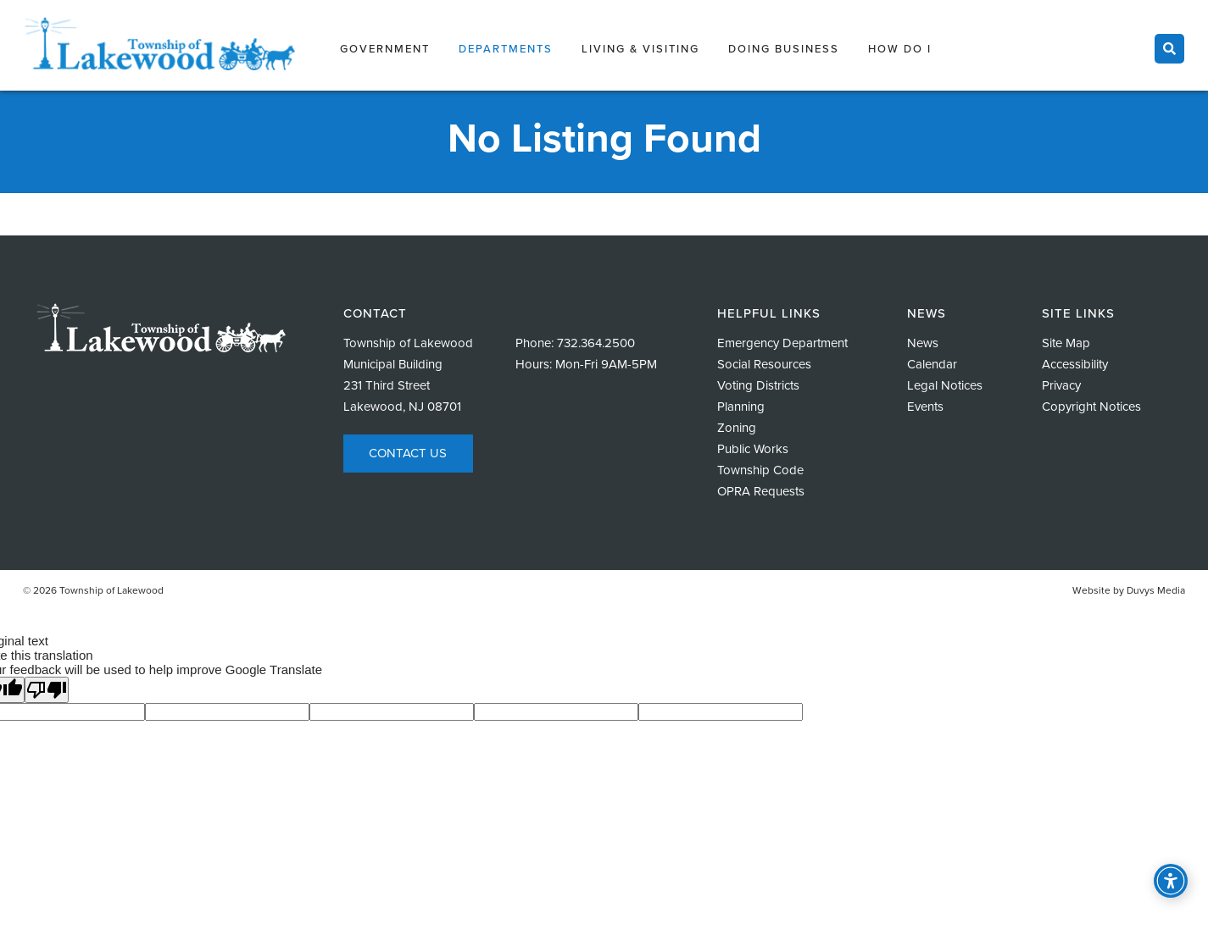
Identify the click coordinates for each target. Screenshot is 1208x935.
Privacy (1061, 385)
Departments (506, 49)
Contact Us (408, 453)
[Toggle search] (1169, 49)
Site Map (1066, 343)
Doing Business (783, 49)
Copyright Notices (1091, 406)
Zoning (736, 427)
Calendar (932, 364)
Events (925, 406)
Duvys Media (1156, 590)
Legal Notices (945, 385)
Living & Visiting (640, 49)
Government (385, 49)
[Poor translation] (47, 690)
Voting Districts (758, 385)
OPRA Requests (760, 491)
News (922, 343)
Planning (741, 406)
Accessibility (1075, 364)
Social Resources (764, 364)
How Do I (900, 49)
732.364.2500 (596, 343)
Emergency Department (782, 343)
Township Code (760, 470)
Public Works (752, 448)
